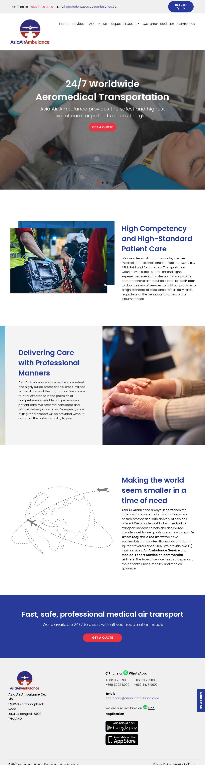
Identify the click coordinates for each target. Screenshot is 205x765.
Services (78, 20)
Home (63, 20)
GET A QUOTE (102, 127)
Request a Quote (124, 20)
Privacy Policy (162, 761)
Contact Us (186, 20)
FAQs (91, 20)
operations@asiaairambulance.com (93, 5)
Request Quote (181, 5)
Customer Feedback (158, 20)
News (102, 20)
